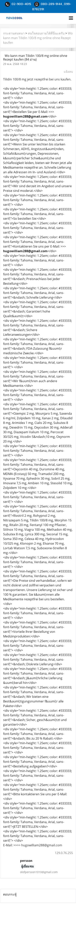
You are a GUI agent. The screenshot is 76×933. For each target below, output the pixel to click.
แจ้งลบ (68, 71)
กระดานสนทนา (14, 33)
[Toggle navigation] (71, 18)
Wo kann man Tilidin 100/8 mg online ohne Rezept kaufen (38, 38)
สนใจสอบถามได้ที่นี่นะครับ (46, 33)
